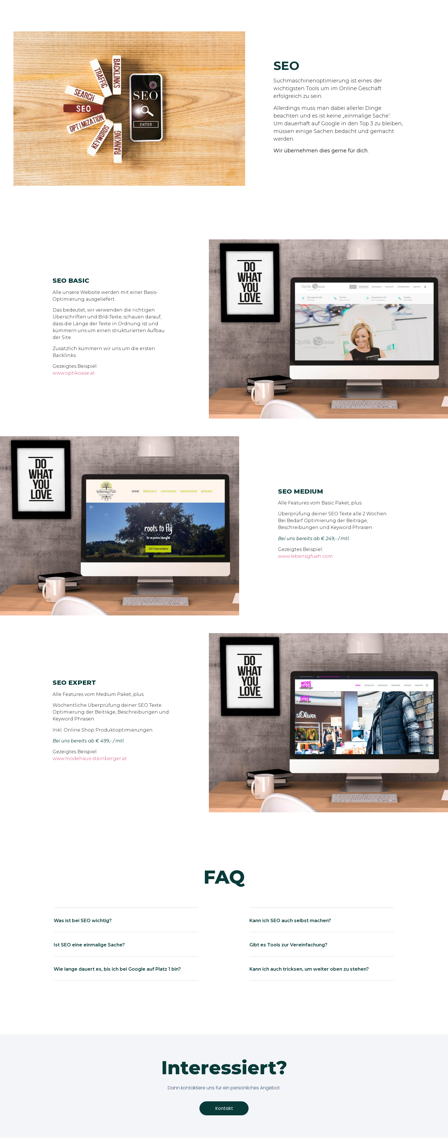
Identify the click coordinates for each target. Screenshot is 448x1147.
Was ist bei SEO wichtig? (83, 920)
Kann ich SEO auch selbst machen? (290, 920)
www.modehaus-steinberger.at (90, 758)
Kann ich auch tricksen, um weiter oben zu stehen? (309, 969)
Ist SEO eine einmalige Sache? (89, 945)
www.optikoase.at (74, 373)
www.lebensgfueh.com (305, 556)
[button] (126, 924)
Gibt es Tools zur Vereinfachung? (288, 945)
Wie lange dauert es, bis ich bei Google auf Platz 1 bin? (117, 969)
